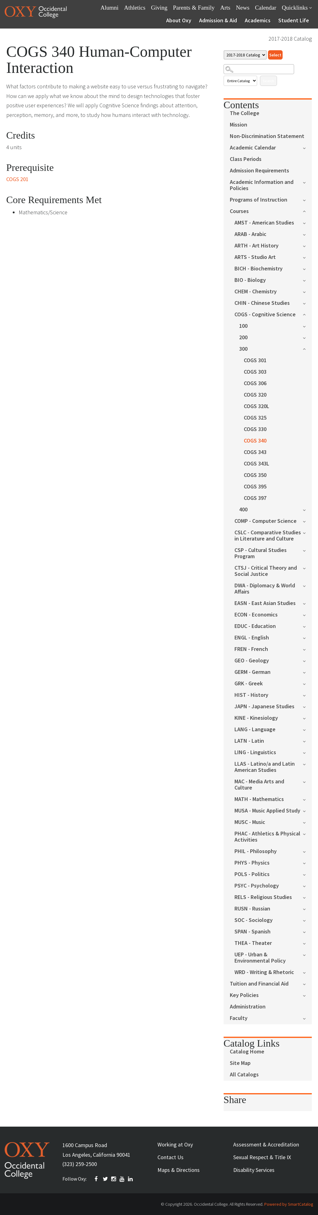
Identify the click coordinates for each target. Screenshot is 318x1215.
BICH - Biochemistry (258, 268)
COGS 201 (17, 179)
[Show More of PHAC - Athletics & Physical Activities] (307, 833)
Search (268, 80)
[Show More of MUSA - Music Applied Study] (307, 810)
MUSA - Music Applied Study (267, 811)
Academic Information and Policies (261, 185)
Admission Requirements (259, 170)
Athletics (135, 7)
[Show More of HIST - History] (307, 695)
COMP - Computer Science (265, 521)
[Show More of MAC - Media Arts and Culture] (307, 781)
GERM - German (252, 672)
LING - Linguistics (255, 752)
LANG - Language (254, 729)
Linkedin (131, 1179)
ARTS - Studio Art (255, 257)
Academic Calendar (253, 148)
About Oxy (178, 20)
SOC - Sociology (253, 920)
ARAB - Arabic (250, 234)
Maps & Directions (178, 1169)
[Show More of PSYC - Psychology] (307, 885)
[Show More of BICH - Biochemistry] (307, 268)
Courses (239, 211)
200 (243, 337)
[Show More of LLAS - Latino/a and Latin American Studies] (307, 764)
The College (244, 113)
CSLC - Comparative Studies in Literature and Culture (267, 535)
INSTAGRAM (114, 1179)
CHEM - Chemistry (255, 291)
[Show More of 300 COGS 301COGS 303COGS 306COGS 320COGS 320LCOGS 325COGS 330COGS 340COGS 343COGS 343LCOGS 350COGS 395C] (307, 348)
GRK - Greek (248, 683)
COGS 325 (255, 418)
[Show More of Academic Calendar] (307, 147)
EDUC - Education (255, 626)
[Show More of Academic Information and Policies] (307, 182)
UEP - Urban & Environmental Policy (260, 957)
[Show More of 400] (307, 509)
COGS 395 (255, 486)
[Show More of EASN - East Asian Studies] (307, 603)
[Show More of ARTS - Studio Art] (307, 257)
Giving (159, 7)
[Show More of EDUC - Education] (307, 626)
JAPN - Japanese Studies (264, 706)
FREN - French (251, 649)
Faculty (239, 1018)
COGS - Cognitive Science (265, 314)
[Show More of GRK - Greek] (307, 683)
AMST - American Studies (264, 223)
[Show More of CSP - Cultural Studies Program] (307, 550)
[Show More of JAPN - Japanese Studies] (307, 706)
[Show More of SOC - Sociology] (307, 920)
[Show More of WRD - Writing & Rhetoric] (307, 972)
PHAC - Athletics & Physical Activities (267, 836)
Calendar (265, 7)
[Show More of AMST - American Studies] (307, 222)
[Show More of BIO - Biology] (307, 280)
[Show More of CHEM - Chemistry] (307, 291)
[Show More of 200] (307, 337)
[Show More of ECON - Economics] (307, 614)
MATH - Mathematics (259, 799)
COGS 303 (255, 372)
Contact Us (170, 1157)
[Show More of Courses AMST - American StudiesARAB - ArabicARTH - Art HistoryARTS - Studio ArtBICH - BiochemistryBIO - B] (307, 210)
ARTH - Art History (256, 246)
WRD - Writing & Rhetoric (264, 972)
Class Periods (245, 159)
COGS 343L (256, 464)
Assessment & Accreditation (266, 1144)
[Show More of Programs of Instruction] (307, 199)
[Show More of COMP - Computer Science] (307, 521)
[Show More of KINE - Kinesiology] (307, 718)
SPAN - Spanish (252, 931)
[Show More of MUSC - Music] (307, 822)
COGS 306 (255, 383)
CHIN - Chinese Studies (262, 303)
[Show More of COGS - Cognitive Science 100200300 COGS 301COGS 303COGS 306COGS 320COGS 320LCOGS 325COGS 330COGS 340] (307, 314)
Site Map (240, 1063)
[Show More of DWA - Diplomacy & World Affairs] (307, 585)
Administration (248, 1007)
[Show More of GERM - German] (307, 672)
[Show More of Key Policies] (307, 995)
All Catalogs (244, 1074)
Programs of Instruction (258, 200)
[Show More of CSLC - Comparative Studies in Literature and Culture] (307, 532)
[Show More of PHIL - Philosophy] (307, 851)
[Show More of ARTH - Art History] (307, 245)
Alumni (110, 7)
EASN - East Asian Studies (265, 603)
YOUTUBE (122, 1179)
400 (243, 509)
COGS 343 (255, 452)
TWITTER (105, 1179)
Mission (238, 125)
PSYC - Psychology (256, 886)
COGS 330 (255, 429)
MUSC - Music (249, 822)
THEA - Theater (253, 943)
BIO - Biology (250, 280)
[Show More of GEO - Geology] (307, 660)
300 (243, 349)
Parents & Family (194, 7)
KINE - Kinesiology (256, 718)
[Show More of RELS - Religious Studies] (307, 897)
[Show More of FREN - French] (307, 649)
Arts (225, 7)
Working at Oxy (175, 1144)
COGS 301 (255, 360)
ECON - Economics (256, 615)
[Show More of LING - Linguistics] (307, 752)
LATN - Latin (249, 741)
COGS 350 (255, 475)
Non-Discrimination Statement (267, 136)
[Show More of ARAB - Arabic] (307, 234)
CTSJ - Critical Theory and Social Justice (265, 571)
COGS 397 (255, 498)
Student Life (293, 20)
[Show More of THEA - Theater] (307, 943)
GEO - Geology (251, 660)
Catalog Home (247, 1051)
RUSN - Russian (252, 909)
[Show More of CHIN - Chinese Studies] (307, 303)
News (242, 7)
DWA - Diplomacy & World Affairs (264, 588)
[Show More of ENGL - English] (307, 637)
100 (243, 326)
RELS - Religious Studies (263, 897)
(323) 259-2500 (79, 1164)
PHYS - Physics (252, 863)
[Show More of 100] (307, 326)
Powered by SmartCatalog (288, 1204)
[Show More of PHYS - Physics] (307, 863)
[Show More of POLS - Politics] (307, 874)
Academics (257, 20)
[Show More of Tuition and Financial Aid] (307, 983)
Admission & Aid (218, 20)
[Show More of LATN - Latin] (307, 741)
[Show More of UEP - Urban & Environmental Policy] (307, 954)
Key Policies (244, 995)
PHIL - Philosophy (255, 851)
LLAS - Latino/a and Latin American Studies (264, 767)
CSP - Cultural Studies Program (260, 553)
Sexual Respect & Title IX (262, 1157)
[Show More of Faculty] (307, 1018)
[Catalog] (245, 55)
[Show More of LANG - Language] (307, 729)
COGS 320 (255, 395)
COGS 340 (255, 441)
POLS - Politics (252, 874)
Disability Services (254, 1169)
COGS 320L (256, 406)
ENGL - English (251, 637)
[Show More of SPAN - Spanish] (307, 931)
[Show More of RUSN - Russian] (307, 908)
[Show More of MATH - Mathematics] (307, 799)
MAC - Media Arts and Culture (259, 784)
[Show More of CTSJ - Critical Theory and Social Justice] (307, 568)
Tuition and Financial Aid (259, 984)
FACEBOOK (97, 1179)
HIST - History (251, 695)
